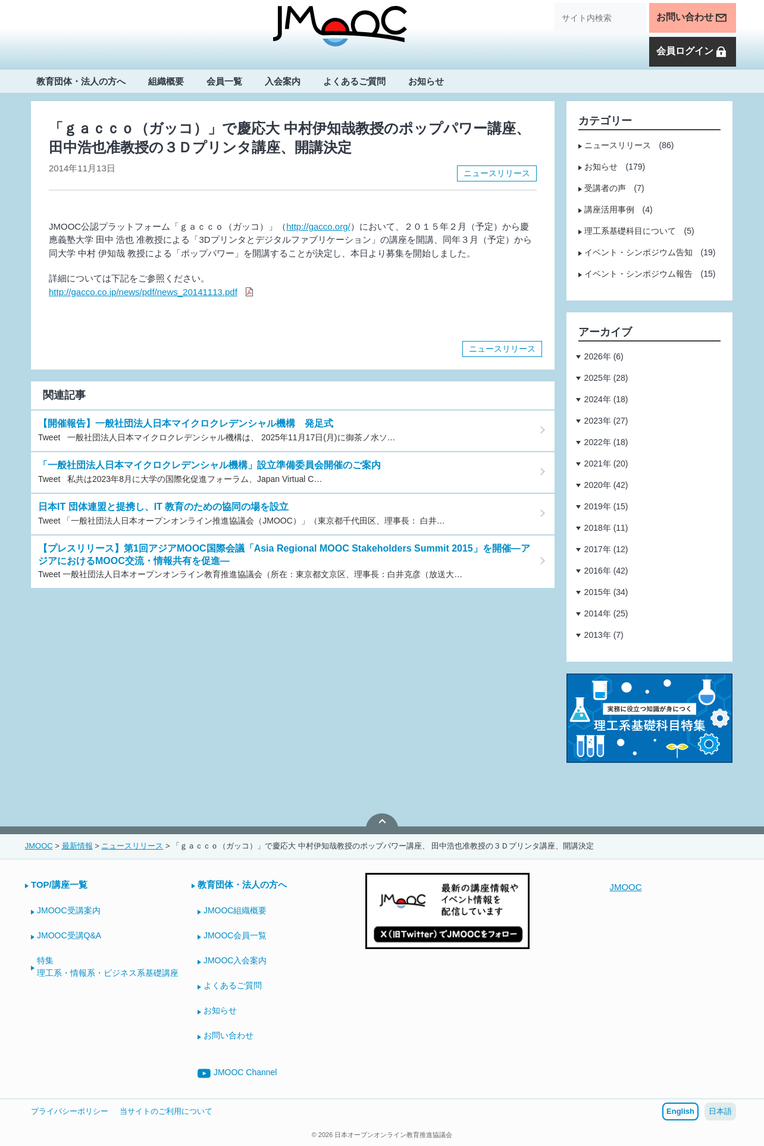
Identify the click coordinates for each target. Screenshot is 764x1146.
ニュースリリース (497, 173)
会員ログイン (692, 51)
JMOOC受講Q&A (69, 935)
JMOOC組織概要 (235, 910)
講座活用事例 (609, 209)
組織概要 (166, 81)
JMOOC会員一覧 (235, 935)
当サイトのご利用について (166, 1111)
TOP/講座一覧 (59, 884)
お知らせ (426, 81)
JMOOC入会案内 (235, 960)
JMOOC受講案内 (69, 910)
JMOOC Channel (237, 1073)
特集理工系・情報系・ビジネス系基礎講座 (108, 967)
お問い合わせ (692, 17)
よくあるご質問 (354, 81)
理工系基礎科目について (630, 231)
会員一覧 (224, 81)
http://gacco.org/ (318, 226)
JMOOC (625, 887)
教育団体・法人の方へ (81, 81)
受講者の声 (605, 188)
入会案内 (282, 81)
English (680, 1111)
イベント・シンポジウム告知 (638, 252)
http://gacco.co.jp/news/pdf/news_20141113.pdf (143, 292)
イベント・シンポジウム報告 (638, 273)
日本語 (720, 1111)
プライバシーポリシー (69, 1111)
